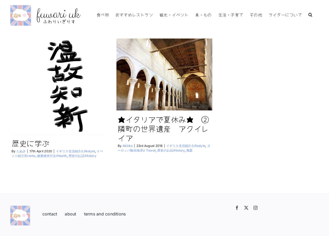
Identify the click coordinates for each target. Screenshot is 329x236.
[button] (310, 14)
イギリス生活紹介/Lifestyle (75, 151)
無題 (189, 150)
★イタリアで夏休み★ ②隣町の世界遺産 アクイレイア (163, 128)
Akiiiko (128, 146)
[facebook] (237, 208)
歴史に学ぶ (31, 143)
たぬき (21, 151)
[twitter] (246, 208)
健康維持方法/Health (52, 156)
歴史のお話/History (82, 156)
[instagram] (255, 208)
